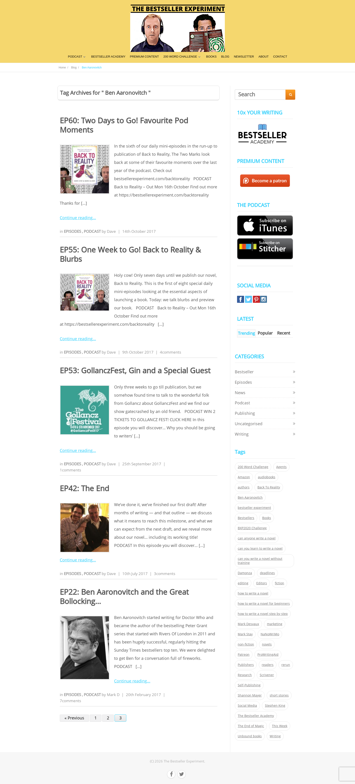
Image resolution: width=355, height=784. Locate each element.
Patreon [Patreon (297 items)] (243, 655)
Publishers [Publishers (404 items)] (246, 665)
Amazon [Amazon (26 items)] (244, 477)
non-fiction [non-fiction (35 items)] (246, 644)
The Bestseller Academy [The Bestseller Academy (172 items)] (256, 716)
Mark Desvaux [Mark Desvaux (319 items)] (248, 624)
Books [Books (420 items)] (266, 518)
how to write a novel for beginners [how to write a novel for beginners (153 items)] (264, 604)
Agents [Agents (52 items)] (281, 467)
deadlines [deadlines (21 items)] (267, 573)
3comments (164, 573)
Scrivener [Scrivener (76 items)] (267, 675)
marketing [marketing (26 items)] (274, 624)
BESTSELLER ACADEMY (108, 56)
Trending (246, 333)
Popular (265, 333)
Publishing (245, 413)
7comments (70, 700)
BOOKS (211, 56)
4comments (170, 352)
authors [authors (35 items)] (243, 487)
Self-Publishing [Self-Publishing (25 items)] (249, 685)
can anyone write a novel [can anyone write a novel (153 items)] (257, 538)
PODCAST (75, 56)
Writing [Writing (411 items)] (275, 736)
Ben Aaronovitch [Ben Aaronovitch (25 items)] (250, 497)
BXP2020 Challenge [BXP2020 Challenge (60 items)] (252, 528)
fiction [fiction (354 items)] (279, 583)
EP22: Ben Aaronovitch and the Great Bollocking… (124, 596)
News (240, 392)
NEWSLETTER (244, 56)
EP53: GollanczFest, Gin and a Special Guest (135, 370)
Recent (283, 333)
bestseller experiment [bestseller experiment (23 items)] (254, 508)
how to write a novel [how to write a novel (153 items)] (253, 593)
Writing (242, 434)
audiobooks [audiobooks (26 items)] (266, 477)
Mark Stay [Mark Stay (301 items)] (245, 634)
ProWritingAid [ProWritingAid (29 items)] (267, 655)
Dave (111, 231)
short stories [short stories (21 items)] (279, 695)
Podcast (93, 231)
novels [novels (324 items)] (267, 644)
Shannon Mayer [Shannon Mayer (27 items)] (250, 695)
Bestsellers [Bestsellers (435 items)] (246, 518)
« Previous (74, 718)
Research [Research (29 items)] (245, 675)
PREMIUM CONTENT (144, 56)
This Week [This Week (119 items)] (279, 726)
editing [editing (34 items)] (243, 583)
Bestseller (244, 371)
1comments (70, 470)
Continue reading (76, 217)
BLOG (225, 56)
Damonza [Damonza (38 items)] (245, 573)
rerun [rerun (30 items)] (285, 665)
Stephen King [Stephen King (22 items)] (275, 706)
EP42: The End (84, 488)
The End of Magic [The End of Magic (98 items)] (251, 726)
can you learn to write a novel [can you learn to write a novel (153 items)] (260, 548)
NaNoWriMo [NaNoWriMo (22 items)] (270, 634)
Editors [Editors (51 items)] (261, 583)
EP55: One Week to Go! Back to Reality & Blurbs (130, 254)
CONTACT (280, 56)
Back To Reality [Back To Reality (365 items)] (268, 487)
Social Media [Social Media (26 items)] (247, 706)
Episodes (73, 231)
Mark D (113, 694)
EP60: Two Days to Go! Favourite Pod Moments (124, 125)
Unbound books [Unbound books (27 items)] (250, 736)
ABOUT (264, 56)
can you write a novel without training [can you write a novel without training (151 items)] (260, 561)
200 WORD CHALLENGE (180, 56)
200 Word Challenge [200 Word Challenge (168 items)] (253, 467)
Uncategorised (248, 423)
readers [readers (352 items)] (267, 665)
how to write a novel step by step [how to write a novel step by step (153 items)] (263, 614)
